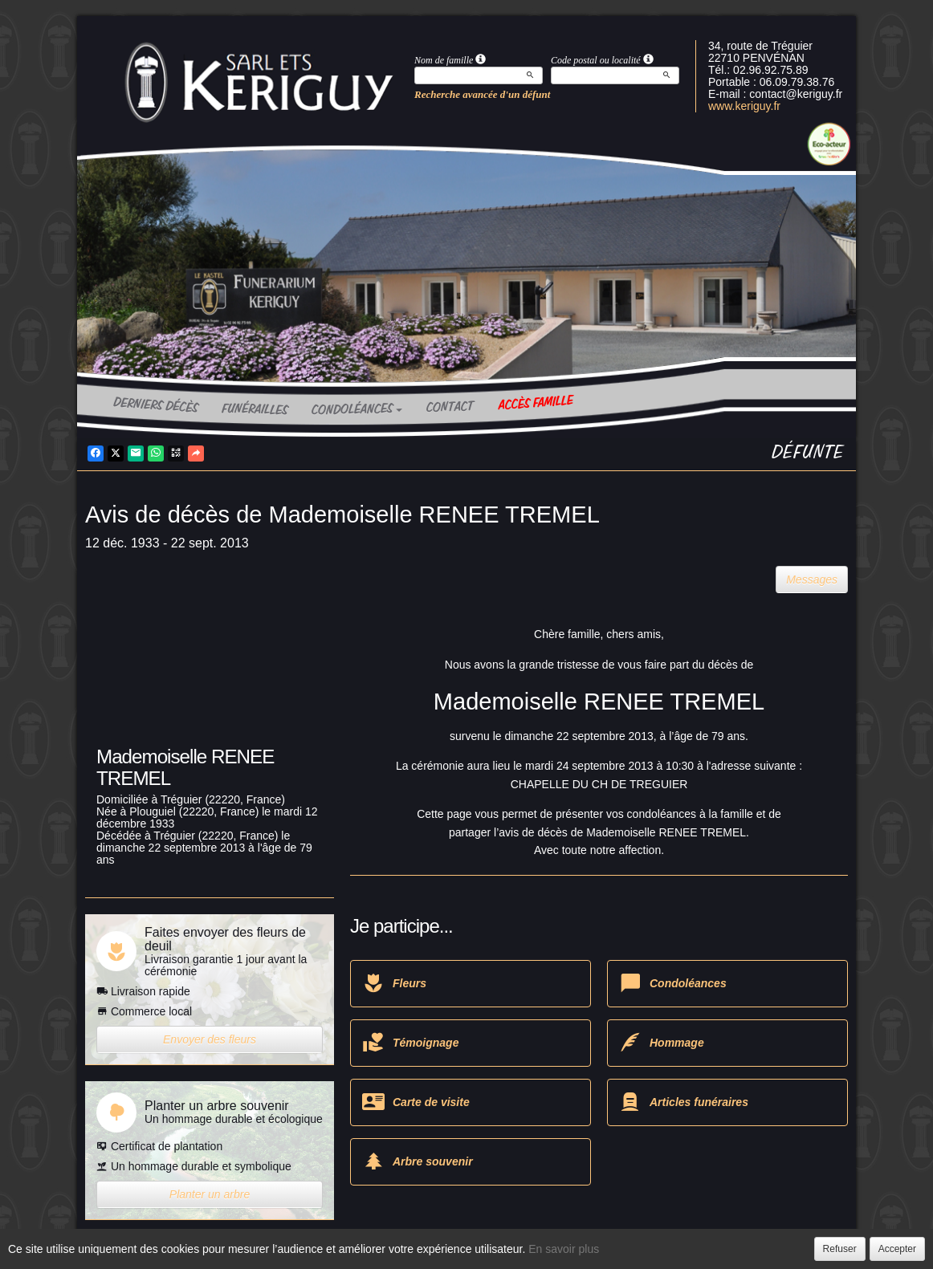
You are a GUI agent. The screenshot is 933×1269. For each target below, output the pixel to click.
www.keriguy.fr (744, 106)
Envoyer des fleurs (209, 1039)
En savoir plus (563, 1249)
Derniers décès (155, 405)
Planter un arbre (209, 1194)
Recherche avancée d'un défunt (482, 94)
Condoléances (357, 409)
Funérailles (255, 409)
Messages (811, 579)
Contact (450, 407)
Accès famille (535, 403)
